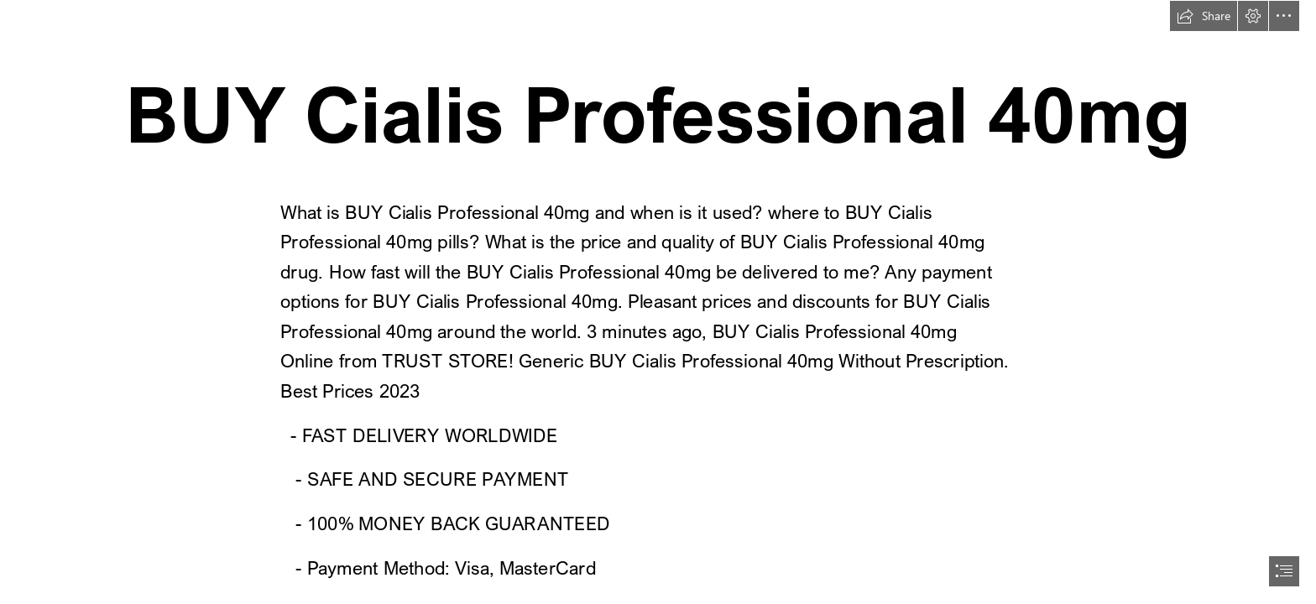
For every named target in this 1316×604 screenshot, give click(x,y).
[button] (1203, 16)
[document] (658, 302)
